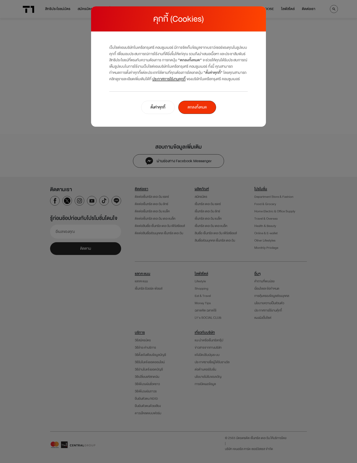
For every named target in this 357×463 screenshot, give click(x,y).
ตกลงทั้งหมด (197, 107)
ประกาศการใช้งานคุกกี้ (169, 79)
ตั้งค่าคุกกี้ (157, 107)
